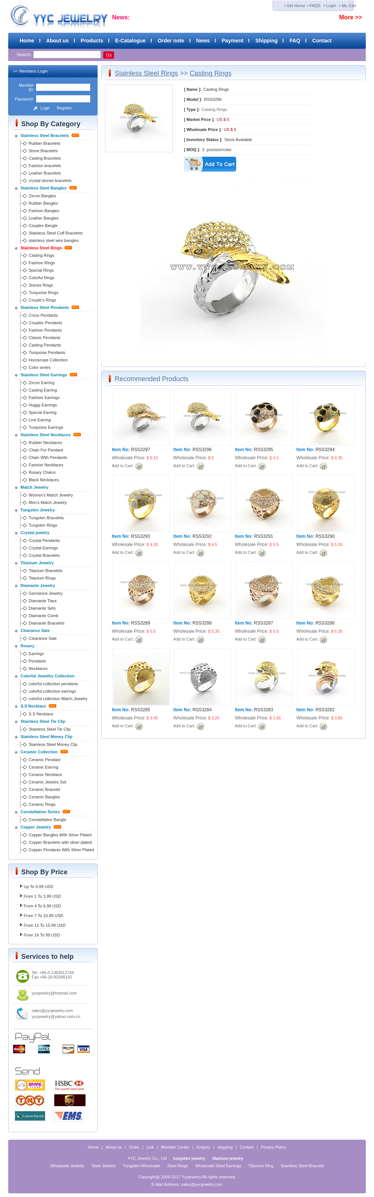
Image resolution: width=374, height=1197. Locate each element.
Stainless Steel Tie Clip (42, 721)
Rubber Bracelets (44, 143)
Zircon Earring (41, 382)
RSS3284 (202, 709)
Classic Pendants (44, 337)
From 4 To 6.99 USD (42, 906)
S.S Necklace (33, 706)
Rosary (27, 646)
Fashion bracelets (45, 165)
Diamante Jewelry (37, 585)
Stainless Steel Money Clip (46, 736)
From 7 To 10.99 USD (43, 915)
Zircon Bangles (42, 196)
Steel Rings (177, 1166)
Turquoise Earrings (46, 427)
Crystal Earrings (43, 548)
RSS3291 (263, 536)
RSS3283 (263, 709)
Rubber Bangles (43, 203)
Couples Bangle (43, 225)
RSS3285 (140, 709)
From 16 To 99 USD (42, 935)
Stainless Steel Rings (41, 248)
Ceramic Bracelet (44, 789)
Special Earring (43, 412)
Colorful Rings (41, 277)
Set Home (296, 5)
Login (331, 5)
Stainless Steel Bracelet (302, 1166)
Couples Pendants (45, 322)
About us (57, 41)
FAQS (315, 5)
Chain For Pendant (46, 450)
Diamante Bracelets (46, 623)
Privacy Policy (273, 1147)
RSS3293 (140, 536)
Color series (40, 367)
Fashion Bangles (44, 210)
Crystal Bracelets (44, 555)
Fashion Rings (42, 263)
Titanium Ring (260, 1166)
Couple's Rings (42, 300)
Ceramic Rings (42, 804)
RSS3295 (263, 449)
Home (27, 41)
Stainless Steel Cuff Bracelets (56, 233)
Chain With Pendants (48, 457)
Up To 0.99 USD (38, 886)
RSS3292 (202, 536)
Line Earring (40, 420)
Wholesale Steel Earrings (218, 1166)
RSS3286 (325, 623)
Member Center (175, 1147)
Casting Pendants (45, 345)
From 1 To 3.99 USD (42, 896)
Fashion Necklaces (46, 465)
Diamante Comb (43, 615)
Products (92, 41)
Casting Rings (41, 255)
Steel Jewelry (103, 1166)
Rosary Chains (42, 472)
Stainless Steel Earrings (43, 375)
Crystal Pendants (44, 540)
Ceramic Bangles (44, 797)
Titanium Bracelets (46, 570)
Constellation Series (40, 812)
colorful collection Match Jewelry (58, 698)
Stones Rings (41, 285)
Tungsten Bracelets (46, 517)
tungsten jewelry (189, 1158)
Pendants (37, 661)
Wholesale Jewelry (67, 1166)
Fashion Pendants (45, 330)
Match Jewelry (34, 487)
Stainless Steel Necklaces (45, 434)
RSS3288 (202, 623)
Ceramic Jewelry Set (47, 782)
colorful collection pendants (53, 684)
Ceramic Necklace (45, 774)
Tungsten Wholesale (141, 1166)
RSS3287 (263, 623)
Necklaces (38, 668)
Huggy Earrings (43, 405)
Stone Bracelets (43, 151)
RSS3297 (140, 449)
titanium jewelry (227, 1158)
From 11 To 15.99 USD (45, 925)
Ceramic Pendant (44, 759)
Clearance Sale (35, 630)
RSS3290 (325, 536)
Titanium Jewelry (37, 563)
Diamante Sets (42, 608)
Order (134, 1147)
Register (64, 108)
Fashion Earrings (44, 397)
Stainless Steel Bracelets (44, 135)
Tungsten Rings (43, 525)
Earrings (36, 653)
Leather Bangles (43, 218)
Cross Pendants (43, 315)
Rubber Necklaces (45, 442)
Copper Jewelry (35, 827)
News (203, 41)
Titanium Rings (42, 578)
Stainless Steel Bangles (43, 188)
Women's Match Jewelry (51, 495)
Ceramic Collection (39, 752)
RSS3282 (325, 709)
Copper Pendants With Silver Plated (61, 850)
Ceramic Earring (43, 767)
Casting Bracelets (45, 158)
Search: (24, 54)
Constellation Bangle (47, 819)
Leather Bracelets (45, 173)
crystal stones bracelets (50, 180)
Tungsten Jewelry (37, 510)
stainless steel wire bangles (54, 240)
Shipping (266, 41)
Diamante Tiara (43, 600)
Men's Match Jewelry (48, 502)
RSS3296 (202, 449)
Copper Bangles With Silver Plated (60, 835)
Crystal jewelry (35, 532)
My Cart (349, 5)
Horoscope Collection (48, 360)
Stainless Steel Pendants (44, 307)
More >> (350, 17)
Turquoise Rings (43, 292)
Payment (232, 41)
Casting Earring (43, 390)
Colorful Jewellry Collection (47, 676)
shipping (224, 1147)
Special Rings (41, 270)
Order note (171, 41)
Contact (322, 41)
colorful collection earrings (52, 691)
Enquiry (203, 1147)
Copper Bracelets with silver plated (60, 842)
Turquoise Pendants (47, 352)
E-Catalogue (130, 41)
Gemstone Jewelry (46, 593)
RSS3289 (140, 623)
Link (150, 1147)
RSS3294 (325, 449)
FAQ (294, 41)
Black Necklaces (44, 480)
